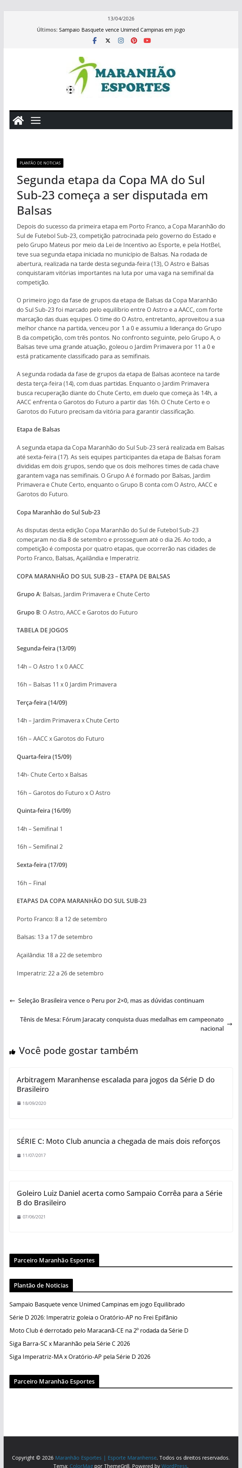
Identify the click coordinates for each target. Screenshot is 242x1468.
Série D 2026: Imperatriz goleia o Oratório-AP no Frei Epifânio (93, 1317)
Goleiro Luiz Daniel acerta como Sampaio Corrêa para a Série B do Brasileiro (119, 1198)
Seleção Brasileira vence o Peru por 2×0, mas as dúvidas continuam (106, 1000)
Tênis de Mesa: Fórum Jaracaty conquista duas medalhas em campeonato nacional (126, 1024)
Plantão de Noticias (40, 163)
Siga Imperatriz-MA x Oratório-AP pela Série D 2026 (80, 1357)
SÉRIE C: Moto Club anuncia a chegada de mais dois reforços (118, 1141)
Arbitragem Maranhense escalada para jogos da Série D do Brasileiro (116, 1084)
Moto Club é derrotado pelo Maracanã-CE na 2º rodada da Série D (98, 1330)
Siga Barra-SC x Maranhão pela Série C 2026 (69, 1344)
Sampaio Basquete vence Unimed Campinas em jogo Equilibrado (97, 1304)
